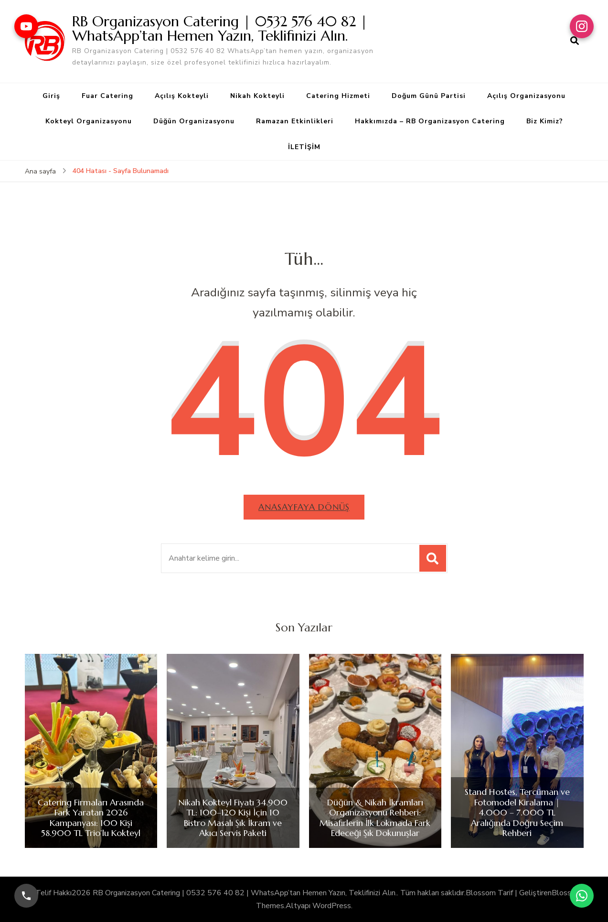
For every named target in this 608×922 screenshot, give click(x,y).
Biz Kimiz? (544, 121)
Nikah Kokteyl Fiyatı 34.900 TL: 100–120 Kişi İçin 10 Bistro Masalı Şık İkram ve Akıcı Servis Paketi (233, 817)
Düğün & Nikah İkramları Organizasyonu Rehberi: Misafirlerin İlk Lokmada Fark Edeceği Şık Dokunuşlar (375, 817)
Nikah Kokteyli (257, 95)
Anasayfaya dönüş (304, 506)
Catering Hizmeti (338, 95)
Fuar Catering (107, 95)
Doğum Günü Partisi (429, 95)
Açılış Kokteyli (182, 95)
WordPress (331, 905)
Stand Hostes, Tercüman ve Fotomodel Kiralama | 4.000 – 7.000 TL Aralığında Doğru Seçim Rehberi (517, 812)
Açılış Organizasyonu (526, 95)
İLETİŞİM (304, 147)
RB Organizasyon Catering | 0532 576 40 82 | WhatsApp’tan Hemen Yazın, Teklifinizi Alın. (220, 28)
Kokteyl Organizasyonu (88, 121)
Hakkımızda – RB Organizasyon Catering (430, 121)
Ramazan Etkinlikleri (294, 121)
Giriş (51, 95)
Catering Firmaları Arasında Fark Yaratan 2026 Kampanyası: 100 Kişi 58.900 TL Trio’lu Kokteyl (91, 817)
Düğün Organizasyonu (194, 121)
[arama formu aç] (574, 41)
